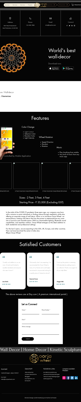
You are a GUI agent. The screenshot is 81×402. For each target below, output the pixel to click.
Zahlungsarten (47, 378)
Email (23, 319)
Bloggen (27, 376)
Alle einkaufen (29, 372)
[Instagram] (74, 26)
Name (23, 310)
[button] (75, 5)
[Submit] (28, 339)
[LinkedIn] (72, 26)
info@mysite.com (50, 25)
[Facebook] (67, 26)
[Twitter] (69, 26)
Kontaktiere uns (30, 378)
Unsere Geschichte (31, 374)
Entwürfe (27, 380)
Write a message (26, 326)
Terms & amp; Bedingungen (51, 376)
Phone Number (45, 310)
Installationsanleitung (50, 372)
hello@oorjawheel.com (8, 379)
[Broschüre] (51, 4)
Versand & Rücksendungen (51, 374)
